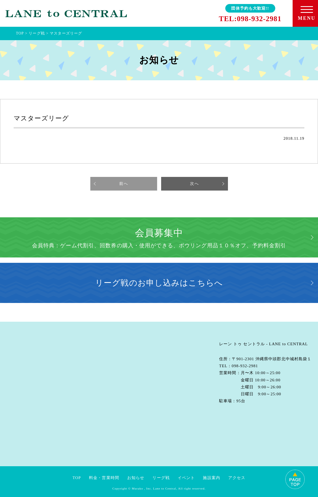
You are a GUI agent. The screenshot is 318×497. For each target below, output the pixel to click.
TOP (77, 478)
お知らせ (136, 478)
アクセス (237, 478)
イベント (186, 478)
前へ (123, 183)
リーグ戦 (161, 478)
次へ (194, 183)
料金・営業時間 (104, 478)
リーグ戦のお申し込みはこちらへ (159, 282)
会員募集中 (159, 238)
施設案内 (211, 478)
